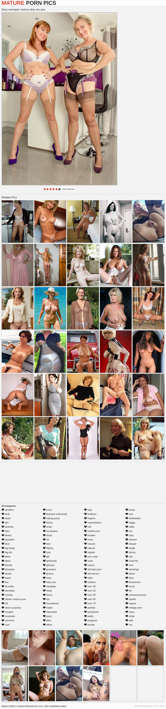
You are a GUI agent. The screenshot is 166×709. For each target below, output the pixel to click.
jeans (47, 616)
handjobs (49, 586)
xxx (128, 624)
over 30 (90, 586)
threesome (132, 582)
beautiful (8, 539)
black (6, 561)
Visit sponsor (68, 189)
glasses (49, 565)
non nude (91, 556)
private (89, 624)
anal (6, 514)
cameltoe (8, 590)
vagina (130, 603)
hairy (47, 578)
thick (129, 578)
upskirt (130, 599)
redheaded (132, 518)
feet (46, 544)
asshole (7, 527)
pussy (130, 510)
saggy (130, 522)
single (130, 548)
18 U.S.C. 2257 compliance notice (50, 706)
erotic (47, 527)
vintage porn (133, 607)
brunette (8, 586)
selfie (130, 527)
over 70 (90, 603)
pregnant (90, 620)
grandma (49, 569)
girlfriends (50, 561)
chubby (7, 595)
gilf (46, 556)
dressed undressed (55, 514)
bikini (6, 556)
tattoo (130, 573)
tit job (130, 586)
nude (88, 561)
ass (5, 522)
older (88, 578)
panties (89, 607)
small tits (131, 561)
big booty (8, 548)
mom (88, 539)
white (130, 616)
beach (7, 535)
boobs (7, 573)
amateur (8, 510)
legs (88, 510)
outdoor (90, 582)
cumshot (8, 620)
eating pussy (51, 518)
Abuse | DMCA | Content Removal (18, 706)
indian (48, 607)
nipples (89, 552)
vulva (130, 612)
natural (89, 548)
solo (129, 565)
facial (47, 535)
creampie (8, 616)
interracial (50, 612)
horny (47, 595)
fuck (47, 552)
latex (47, 620)
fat (46, 539)
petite (88, 616)
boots (6, 578)
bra (5, 582)
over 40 (90, 590)
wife (129, 620)
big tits (7, 552)
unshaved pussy (135, 595)
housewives (51, 603)
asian (6, 518)
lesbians (90, 514)
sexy (129, 535)
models (89, 535)
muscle (89, 544)
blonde (7, 565)
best (6, 544)
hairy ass (49, 582)
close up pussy (11, 607)
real (129, 514)
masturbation (93, 522)
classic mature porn (14, 599)
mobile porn (92, 531)
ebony (48, 522)
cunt (6, 624)
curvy (47, 510)
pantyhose (91, 612)
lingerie (89, 518)
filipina (48, 548)
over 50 (90, 595)
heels (47, 590)
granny (48, 573)
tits (128, 590)
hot (46, 599)
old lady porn (92, 569)
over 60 (90, 599)
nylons (89, 565)
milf (87, 527)
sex (129, 531)
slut (129, 556)
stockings (132, 569)
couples (7, 612)
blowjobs (8, 569)
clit (5, 603)
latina (47, 624)
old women (91, 573)
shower (131, 544)
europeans (50, 531)
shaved (131, 539)
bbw (5, 531)
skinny (130, 552)
